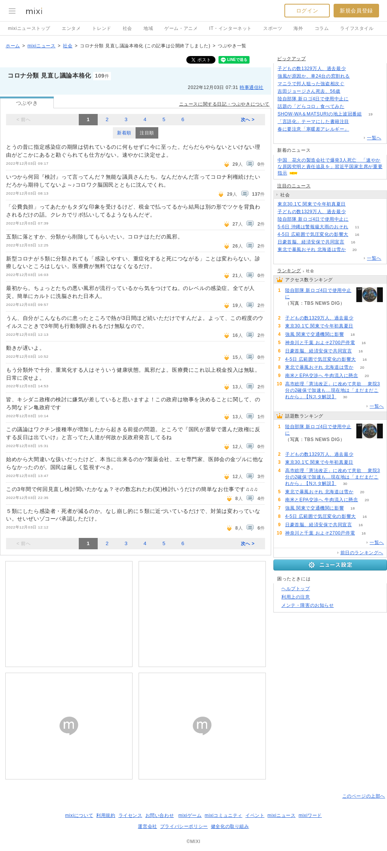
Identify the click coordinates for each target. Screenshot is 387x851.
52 (353, 84)
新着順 (124, 133)
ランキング (289, 270)
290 (357, 99)
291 (357, 219)
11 (357, 227)
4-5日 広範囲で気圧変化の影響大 (313, 234)
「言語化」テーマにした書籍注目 (313, 121)
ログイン (307, 11)
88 (354, 204)
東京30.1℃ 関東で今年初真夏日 (312, 204)
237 (354, 69)
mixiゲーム (190, 815)
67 (358, 122)
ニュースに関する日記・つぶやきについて (224, 104)
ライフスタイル (356, 28)
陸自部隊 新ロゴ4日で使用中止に (313, 98)
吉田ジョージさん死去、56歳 (309, 91)
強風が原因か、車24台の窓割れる (314, 76)
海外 (298, 28)
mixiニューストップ (29, 28)
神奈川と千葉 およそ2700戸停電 (320, 342)
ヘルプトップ (295, 588)
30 (345, 397)
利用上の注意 (295, 597)
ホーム (13, 45)
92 (358, 129)
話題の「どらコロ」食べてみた (311, 106)
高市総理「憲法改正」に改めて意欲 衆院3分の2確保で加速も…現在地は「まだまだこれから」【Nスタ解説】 (332, 390)
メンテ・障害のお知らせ (307, 605)
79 (358, 76)
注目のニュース (294, 186)
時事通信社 (252, 87)
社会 (127, 28)
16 (357, 234)
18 (353, 334)
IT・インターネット (230, 28)
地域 (148, 28)
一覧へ (374, 137)
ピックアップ (291, 58)
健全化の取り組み (230, 826)
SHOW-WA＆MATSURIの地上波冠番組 (320, 114)
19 (370, 114)
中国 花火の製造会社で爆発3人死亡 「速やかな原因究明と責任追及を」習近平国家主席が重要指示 (330, 166)
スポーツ (272, 28)
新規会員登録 (356, 11)
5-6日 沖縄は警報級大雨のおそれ (313, 226)
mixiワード (310, 815)
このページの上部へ (363, 796)
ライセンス (130, 815)
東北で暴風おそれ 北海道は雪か (312, 249)
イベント (254, 815)
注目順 (147, 133)
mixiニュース (41, 45)
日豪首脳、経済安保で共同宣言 (311, 242)
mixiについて (79, 815)
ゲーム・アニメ (181, 28)
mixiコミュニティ (223, 815)
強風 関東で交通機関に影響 (314, 334)
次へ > (248, 119)
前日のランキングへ (361, 552)
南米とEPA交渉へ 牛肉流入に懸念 (321, 375)
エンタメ (71, 28)
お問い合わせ (159, 815)
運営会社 (147, 826)
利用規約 (105, 815)
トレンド (101, 28)
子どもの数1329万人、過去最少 (312, 68)
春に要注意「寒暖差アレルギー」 (313, 129)
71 (353, 106)
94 (349, 91)
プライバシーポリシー (184, 826)
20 (355, 250)
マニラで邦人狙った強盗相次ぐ (311, 83)
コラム (322, 28)
